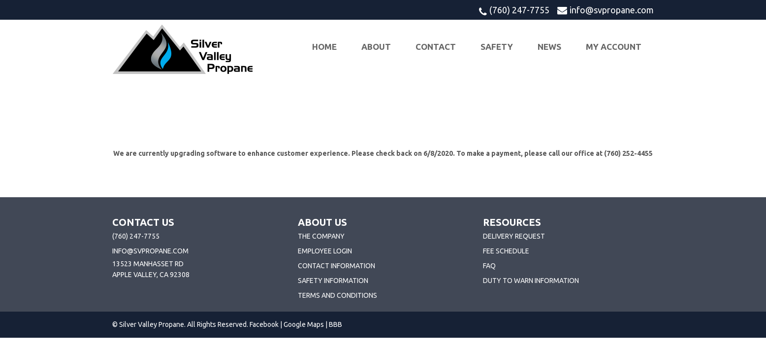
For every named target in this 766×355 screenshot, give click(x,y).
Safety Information (333, 280)
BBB (335, 324)
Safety (496, 46)
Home (324, 46)
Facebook (264, 324)
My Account (613, 46)
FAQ (489, 266)
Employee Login (325, 251)
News (549, 46)
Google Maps (304, 324)
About (376, 46)
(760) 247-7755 (519, 10)
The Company (321, 236)
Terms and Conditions (337, 295)
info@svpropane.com (612, 10)
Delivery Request (514, 236)
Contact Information (336, 266)
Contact (435, 46)
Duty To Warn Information (531, 280)
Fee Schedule (506, 251)
